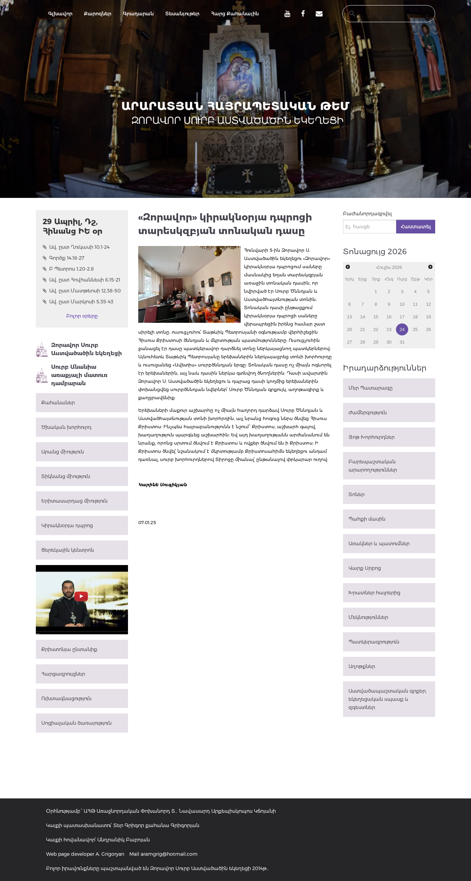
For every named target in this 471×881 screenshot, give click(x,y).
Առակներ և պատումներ (379, 543)
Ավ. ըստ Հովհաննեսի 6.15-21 (81, 280)
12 (428, 304)
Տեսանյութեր (182, 14)
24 (402, 329)
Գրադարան (138, 14)
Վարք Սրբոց (364, 568)
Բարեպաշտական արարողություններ (372, 466)
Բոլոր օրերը (82, 316)
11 (415, 304)
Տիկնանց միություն (65, 476)
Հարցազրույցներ (63, 674)
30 (388, 342)
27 (349, 342)
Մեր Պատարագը (370, 388)
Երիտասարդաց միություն (74, 501)
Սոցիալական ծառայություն (76, 723)
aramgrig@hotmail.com (169, 854)
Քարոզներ (97, 14)
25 (415, 329)
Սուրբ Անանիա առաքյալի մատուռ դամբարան (72, 375)
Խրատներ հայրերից (374, 593)
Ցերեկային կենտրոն (67, 550)
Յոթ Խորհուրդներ (371, 437)
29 (375, 342)
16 (388, 316)
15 (375, 316)
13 (349, 316)
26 (428, 329)
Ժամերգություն (367, 412)
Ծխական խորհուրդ (66, 427)
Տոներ (356, 494)
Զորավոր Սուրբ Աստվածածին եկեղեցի (79, 349)
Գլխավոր (60, 14)
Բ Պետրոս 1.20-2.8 (68, 269)
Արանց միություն (62, 452)
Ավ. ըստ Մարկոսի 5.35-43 (78, 302)
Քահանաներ (58, 403)
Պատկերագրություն (373, 642)
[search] (382, 13)
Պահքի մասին (366, 519)
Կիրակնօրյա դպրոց (67, 525)
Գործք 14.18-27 (63, 258)
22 (375, 329)
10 (402, 304)
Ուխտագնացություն (66, 698)
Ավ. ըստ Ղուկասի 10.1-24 (76, 247)
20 (349, 329)
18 (415, 316)
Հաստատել (416, 226)
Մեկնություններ (368, 617)
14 (362, 316)
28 (362, 342)
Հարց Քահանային (235, 14)
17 (402, 316)
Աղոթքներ (361, 666)
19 (428, 316)
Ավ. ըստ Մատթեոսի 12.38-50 (82, 291)
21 (362, 329)
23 (388, 329)
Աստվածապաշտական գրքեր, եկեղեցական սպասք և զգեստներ (387, 699)
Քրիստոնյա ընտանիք (69, 649)
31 (402, 342)
